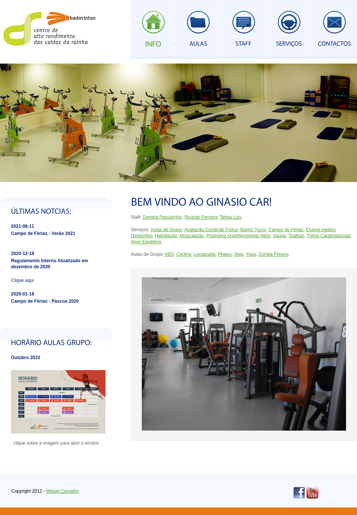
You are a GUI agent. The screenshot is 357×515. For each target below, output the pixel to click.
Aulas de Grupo (166, 229)
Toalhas (296, 235)
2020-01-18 (22, 294)
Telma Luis (230, 217)
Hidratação (166, 235)
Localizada (204, 254)
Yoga (251, 254)
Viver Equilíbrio (146, 241)
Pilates (224, 254)
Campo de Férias (286, 229)
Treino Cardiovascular (329, 235)
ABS (169, 254)
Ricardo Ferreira (201, 217)
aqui (29, 280)
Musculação (192, 235)
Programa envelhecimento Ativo (238, 235)
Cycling (183, 254)
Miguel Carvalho (62, 491)
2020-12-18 (22, 253)
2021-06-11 (22, 226)
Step (239, 254)
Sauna (279, 235)
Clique (18, 280)
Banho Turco (253, 229)
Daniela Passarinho (162, 217)
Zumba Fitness (274, 254)
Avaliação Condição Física (210, 229)
